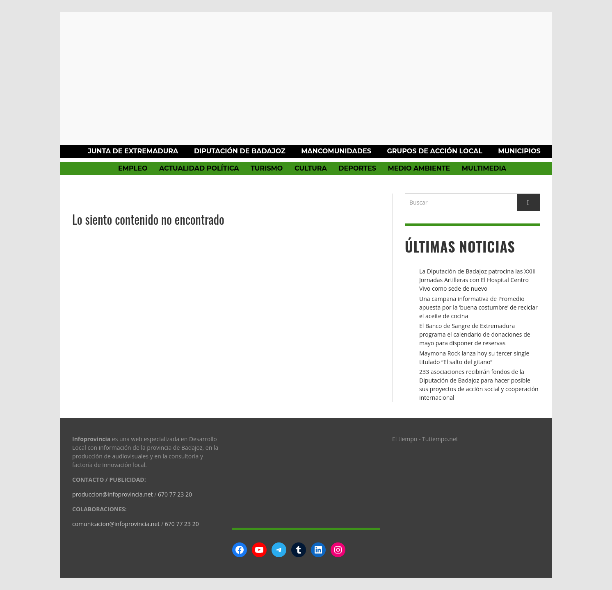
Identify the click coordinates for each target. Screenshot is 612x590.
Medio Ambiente (419, 168)
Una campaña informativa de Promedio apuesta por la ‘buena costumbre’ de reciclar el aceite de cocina (478, 307)
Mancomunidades (336, 151)
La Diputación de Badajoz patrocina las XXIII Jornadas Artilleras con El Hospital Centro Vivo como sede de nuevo (477, 279)
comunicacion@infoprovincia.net (116, 524)
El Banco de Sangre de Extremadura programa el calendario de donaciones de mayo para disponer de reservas (474, 334)
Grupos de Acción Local (434, 151)
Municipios (519, 151)
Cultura (311, 168)
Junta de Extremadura (133, 151)
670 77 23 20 (175, 494)
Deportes (357, 168)
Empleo (132, 168)
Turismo (267, 168)
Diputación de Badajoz (239, 151)
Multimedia (484, 168)
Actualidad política (199, 168)
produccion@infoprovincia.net (112, 494)
